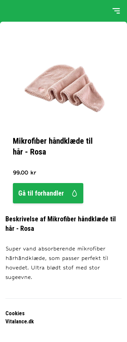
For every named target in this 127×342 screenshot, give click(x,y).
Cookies (15, 313)
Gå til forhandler (48, 193)
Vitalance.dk (19, 321)
